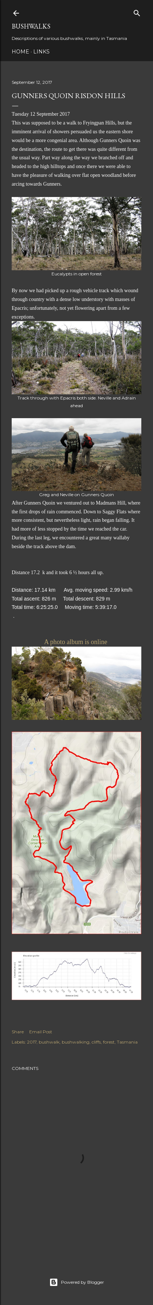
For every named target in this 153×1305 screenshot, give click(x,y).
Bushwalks (31, 26)
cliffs (96, 1042)
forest (109, 1042)
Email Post (40, 1031)
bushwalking (75, 1042)
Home (20, 51)
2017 (32, 1042)
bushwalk (49, 1042)
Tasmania (127, 1042)
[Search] (137, 11)
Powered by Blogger (76, 1282)
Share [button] (18, 1031)
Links (41, 51)
